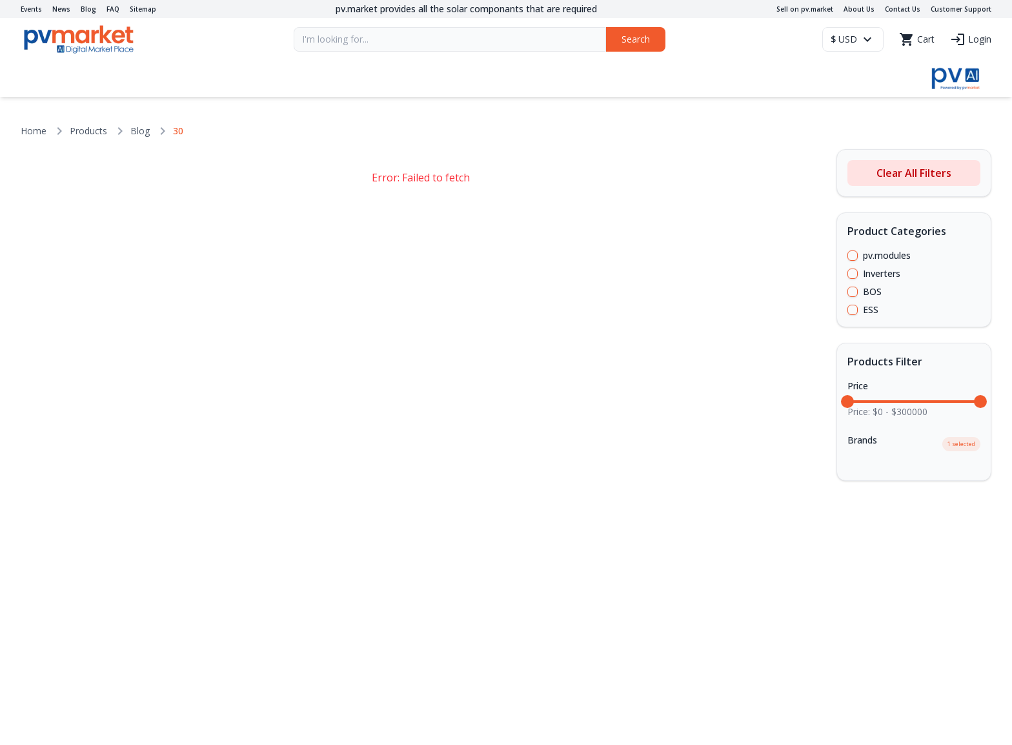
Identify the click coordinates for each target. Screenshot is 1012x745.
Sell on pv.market (804, 9)
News (61, 9)
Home (33, 131)
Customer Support (961, 9)
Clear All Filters (913, 173)
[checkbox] (852, 255)
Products (88, 131)
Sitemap (143, 9)
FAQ (112, 9)
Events (31, 9)
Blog (88, 9)
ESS (870, 309)
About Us (859, 9)
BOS (872, 291)
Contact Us (902, 9)
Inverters (881, 273)
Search (636, 39)
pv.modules (887, 255)
